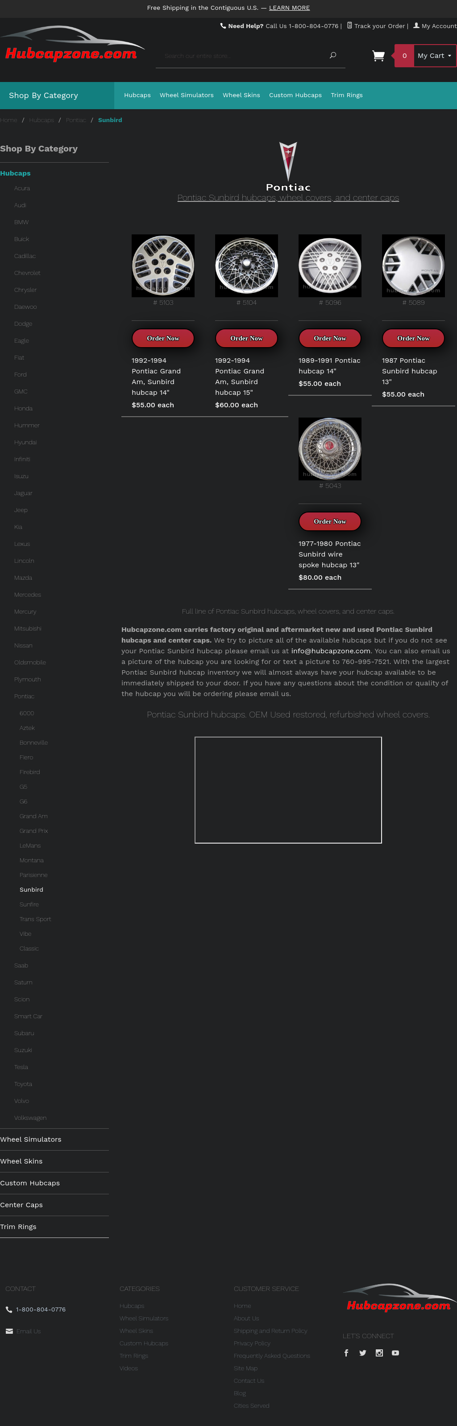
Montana (32, 860)
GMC (21, 391)
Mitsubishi (28, 628)
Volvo (21, 1100)
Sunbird (31, 889)
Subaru (24, 1033)
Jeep (21, 509)
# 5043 (330, 454)
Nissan (23, 645)
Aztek (27, 727)
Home (8, 119)
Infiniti (22, 459)
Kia (18, 526)
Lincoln (24, 560)
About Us (246, 1318)
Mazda (23, 577)
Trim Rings (347, 94)
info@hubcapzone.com (331, 651)
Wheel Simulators (187, 94)
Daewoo (25, 306)
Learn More (289, 7)
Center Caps (21, 1205)
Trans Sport (35, 918)
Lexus (22, 543)
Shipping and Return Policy (270, 1330)
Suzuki (23, 1049)
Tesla (21, 1066)
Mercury (25, 611)
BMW (21, 221)
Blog (240, 1393)
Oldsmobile (30, 662)
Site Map (246, 1368)
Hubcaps (137, 94)
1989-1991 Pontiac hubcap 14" (330, 365)
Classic (29, 948)
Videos (129, 1368)
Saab (21, 965)
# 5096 (330, 270)
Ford (20, 374)
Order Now (163, 338)
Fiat (19, 357)
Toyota (23, 1083)
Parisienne (34, 874)
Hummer (27, 425)
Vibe (25, 933)
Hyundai (25, 442)
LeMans (30, 845)
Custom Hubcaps (295, 94)
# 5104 (246, 270)
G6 (23, 801)
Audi (20, 205)
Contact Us (249, 1380)
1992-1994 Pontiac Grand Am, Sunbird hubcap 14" (156, 376)
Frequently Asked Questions (272, 1355)
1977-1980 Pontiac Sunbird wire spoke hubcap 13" (330, 554)
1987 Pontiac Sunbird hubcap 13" (409, 371)
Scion (21, 999)
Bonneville (34, 742)
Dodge (23, 323)
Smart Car (28, 1016)
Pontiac (76, 119)
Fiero (26, 757)
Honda (23, 408)
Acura (22, 188)
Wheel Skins (241, 94)
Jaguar (23, 492)
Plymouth (27, 679)
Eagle (21, 340)
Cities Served (252, 1405)
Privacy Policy (252, 1343)
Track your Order (376, 25)
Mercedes (27, 594)
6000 (27, 713)
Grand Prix (34, 830)
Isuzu (21, 475)
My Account (435, 25)
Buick (21, 238)
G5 (23, 786)
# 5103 (163, 270)
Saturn (23, 982)
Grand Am (34, 816)
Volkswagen (30, 1117)
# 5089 (413, 270)
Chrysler (25, 289)
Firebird (30, 771)
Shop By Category (43, 95)
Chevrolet (27, 272)
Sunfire (29, 904)
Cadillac (25, 255)
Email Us (29, 1331)
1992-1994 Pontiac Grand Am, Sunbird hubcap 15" (239, 376)
